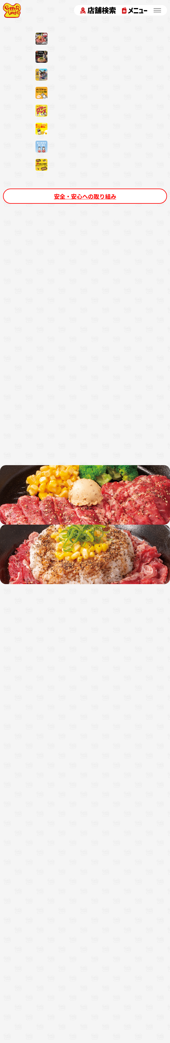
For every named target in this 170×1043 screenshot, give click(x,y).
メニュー (135, 10)
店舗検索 (98, 10)
